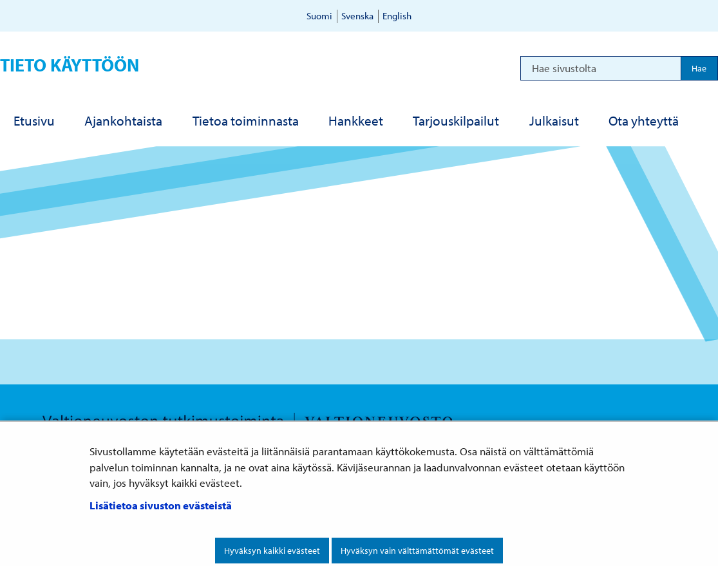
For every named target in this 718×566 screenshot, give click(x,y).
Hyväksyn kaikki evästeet (272, 550)
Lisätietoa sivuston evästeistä (161, 505)
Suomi (319, 16)
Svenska (357, 16)
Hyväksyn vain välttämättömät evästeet (417, 550)
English (397, 16)
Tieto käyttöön (69, 64)
